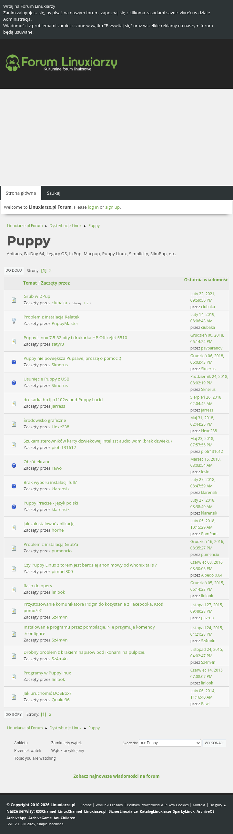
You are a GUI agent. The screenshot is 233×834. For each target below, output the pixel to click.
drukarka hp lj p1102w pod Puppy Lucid (63, 399)
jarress (58, 406)
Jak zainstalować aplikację (49, 523)
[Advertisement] (116, 137)
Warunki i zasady (109, 804)
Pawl (205, 703)
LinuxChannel (70, 811)
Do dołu (13, 270)
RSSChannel (46, 811)
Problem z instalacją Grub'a (51, 544)
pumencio (62, 551)
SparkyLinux (184, 811)
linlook (58, 592)
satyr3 (58, 344)
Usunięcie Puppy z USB (46, 379)
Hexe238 (60, 427)
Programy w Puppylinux (47, 673)
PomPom (209, 534)
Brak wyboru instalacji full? (50, 482)
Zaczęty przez (55, 283)
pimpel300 (62, 571)
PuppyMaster (65, 323)
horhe (58, 530)
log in (93, 207)
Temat (30, 283)
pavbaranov (211, 348)
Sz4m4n (59, 617)
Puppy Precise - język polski (51, 503)
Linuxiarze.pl (95, 811)
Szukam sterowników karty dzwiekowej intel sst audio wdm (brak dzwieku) (98, 441)
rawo (57, 468)
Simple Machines (50, 824)
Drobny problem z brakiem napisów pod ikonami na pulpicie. (85, 652)
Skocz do (130, 742)
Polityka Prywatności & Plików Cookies (158, 804)
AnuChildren (64, 817)
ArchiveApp (16, 817)
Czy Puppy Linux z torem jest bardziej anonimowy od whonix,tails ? (90, 565)
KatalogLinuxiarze (155, 811)
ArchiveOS (205, 811)
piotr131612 (64, 447)
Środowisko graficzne (45, 420)
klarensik (61, 489)
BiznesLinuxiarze (123, 811)
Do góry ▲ (218, 804)
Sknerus (60, 365)
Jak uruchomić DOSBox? (47, 693)
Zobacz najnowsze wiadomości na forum (116, 776)
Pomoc (86, 804)
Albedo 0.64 (211, 575)
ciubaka (59, 303)
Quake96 (61, 700)
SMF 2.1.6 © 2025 (20, 824)
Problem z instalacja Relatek (51, 317)
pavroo (207, 617)
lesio (205, 471)
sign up (112, 207)
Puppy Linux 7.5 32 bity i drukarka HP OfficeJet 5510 (75, 337)
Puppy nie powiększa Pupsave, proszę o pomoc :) (72, 358)
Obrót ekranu (37, 461)
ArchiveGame (40, 817)
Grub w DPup (37, 296)
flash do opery (38, 586)
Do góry (13, 714)
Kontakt (199, 804)
